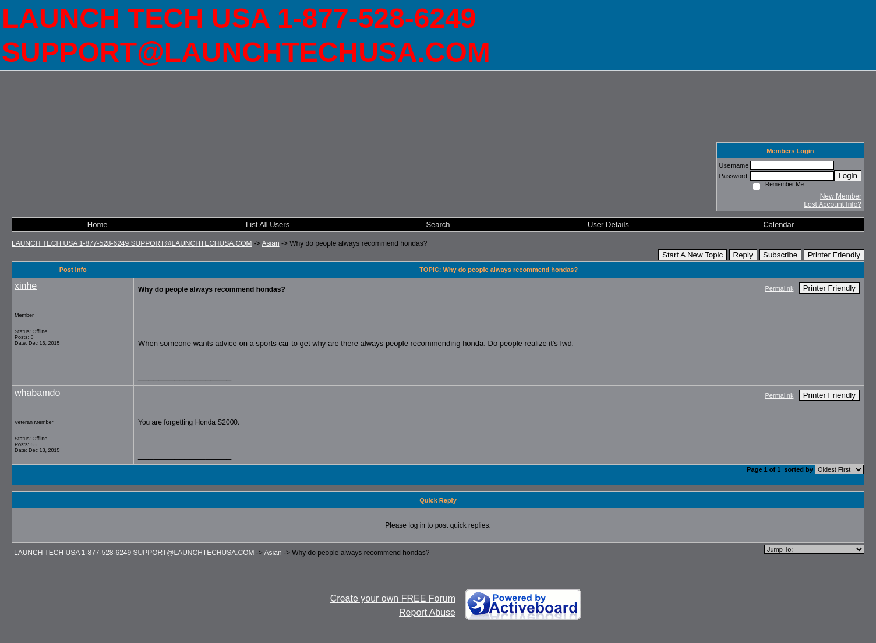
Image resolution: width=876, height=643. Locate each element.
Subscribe (780, 254)
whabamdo (37, 393)
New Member (840, 196)
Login (847, 175)
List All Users (267, 224)
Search (438, 224)
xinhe (26, 286)
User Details (608, 224)
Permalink (779, 288)
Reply (743, 254)
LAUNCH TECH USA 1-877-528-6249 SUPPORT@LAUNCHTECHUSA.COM (132, 243)
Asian (271, 243)
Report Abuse (427, 612)
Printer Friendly (834, 254)
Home (97, 224)
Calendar (778, 224)
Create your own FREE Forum (392, 598)
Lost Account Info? (832, 204)
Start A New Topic (692, 254)
